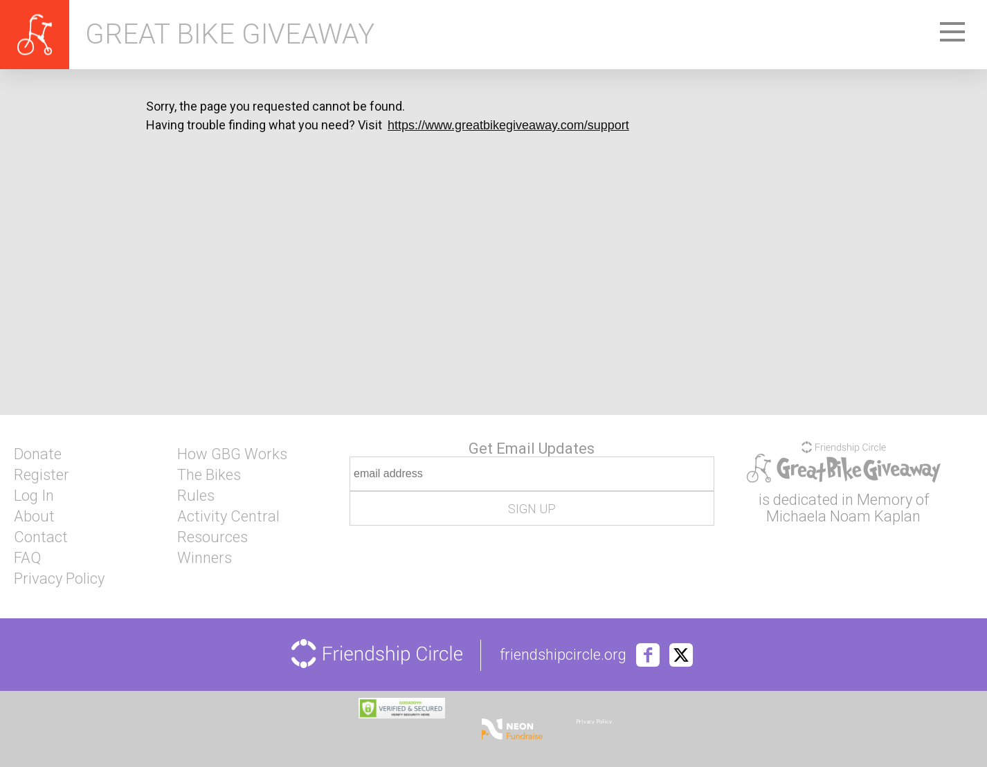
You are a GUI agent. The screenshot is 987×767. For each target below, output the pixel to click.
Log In (34, 495)
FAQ (27, 558)
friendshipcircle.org (563, 655)
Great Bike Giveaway (229, 34)
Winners (204, 558)
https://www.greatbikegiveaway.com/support (508, 125)
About (34, 516)
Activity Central (228, 516)
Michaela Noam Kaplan (843, 516)
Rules (196, 495)
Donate (38, 454)
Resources (212, 537)
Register (41, 475)
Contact (41, 537)
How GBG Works (232, 454)
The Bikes (209, 475)
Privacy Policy (59, 578)
